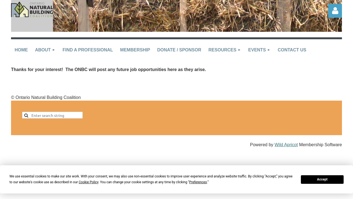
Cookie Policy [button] (88, 182)
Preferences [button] (198, 182)
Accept (322, 179)
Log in (335, 11)
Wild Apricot (286, 144)
